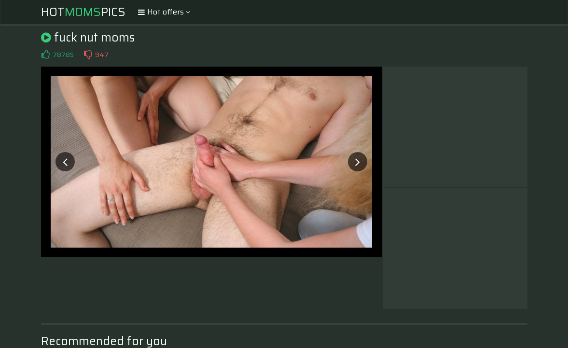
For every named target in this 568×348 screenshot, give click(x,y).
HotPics (83, 12)
